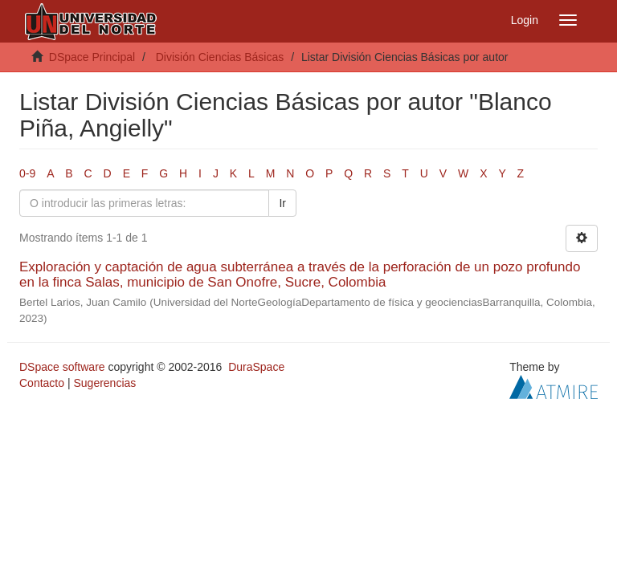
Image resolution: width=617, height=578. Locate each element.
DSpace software (62, 366)
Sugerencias (104, 383)
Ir (282, 203)
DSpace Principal (92, 57)
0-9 (27, 173)
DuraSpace (256, 366)
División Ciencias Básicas (220, 57)
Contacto (41, 383)
